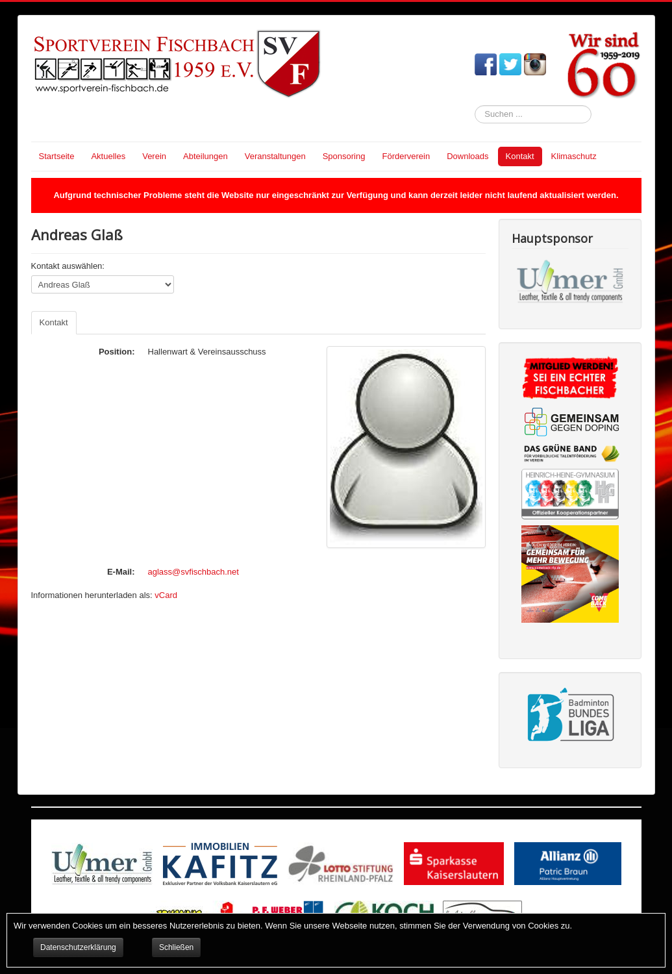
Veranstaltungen (275, 156)
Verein (154, 156)
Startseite (57, 156)
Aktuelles (108, 156)
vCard (166, 595)
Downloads (467, 156)
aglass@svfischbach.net (193, 572)
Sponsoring (344, 156)
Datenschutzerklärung (78, 947)
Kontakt (520, 156)
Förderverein (406, 156)
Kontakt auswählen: (68, 266)
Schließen (176, 947)
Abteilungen (205, 156)
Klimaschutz (574, 156)
